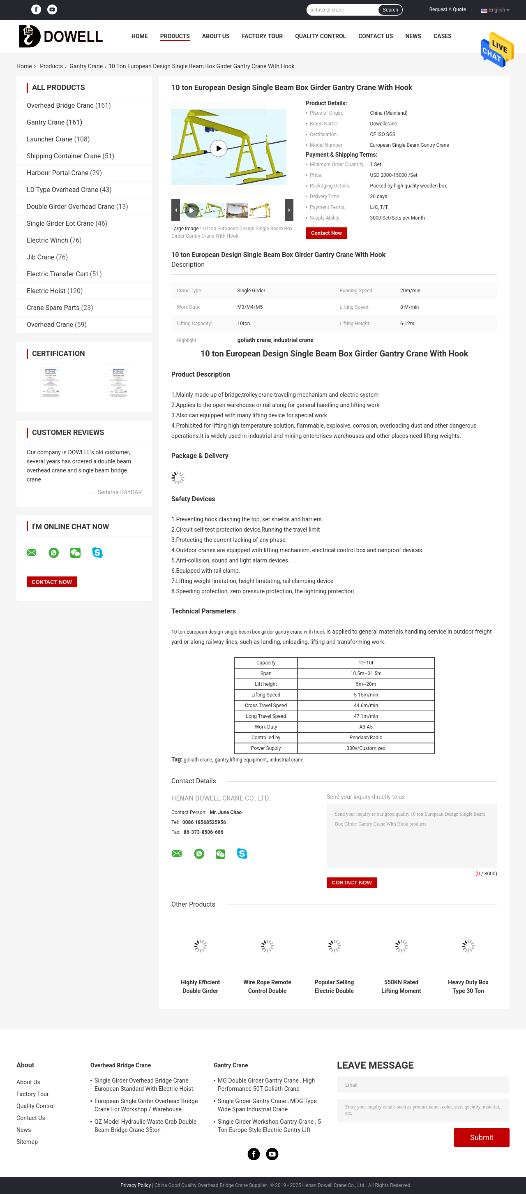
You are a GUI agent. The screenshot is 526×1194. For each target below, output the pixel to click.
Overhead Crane (50, 325)
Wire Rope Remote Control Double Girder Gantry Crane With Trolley (267, 987)
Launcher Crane (50, 139)
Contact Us (375, 36)
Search (390, 10)
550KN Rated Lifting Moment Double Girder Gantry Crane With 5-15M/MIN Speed (401, 987)
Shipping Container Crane (64, 156)
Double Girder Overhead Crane (71, 207)
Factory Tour (262, 36)
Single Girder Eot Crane (60, 223)
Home (140, 36)
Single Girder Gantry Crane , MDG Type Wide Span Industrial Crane (267, 1105)
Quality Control (320, 36)
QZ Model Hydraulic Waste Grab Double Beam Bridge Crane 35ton (145, 1125)
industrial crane (286, 760)
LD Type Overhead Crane (62, 190)
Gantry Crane (86, 66)
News (413, 36)
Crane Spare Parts (53, 308)
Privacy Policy (135, 1185)
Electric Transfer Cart (57, 274)
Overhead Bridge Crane (60, 105)
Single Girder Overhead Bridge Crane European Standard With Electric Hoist (144, 1084)
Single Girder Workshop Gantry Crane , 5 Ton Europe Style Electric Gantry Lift (269, 1125)
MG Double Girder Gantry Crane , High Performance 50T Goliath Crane (266, 1084)
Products (175, 36)
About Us (216, 36)
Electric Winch (47, 240)
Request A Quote (447, 9)
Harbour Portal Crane (57, 173)
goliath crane (198, 760)
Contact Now (326, 233)
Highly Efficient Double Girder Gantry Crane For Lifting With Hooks (200, 987)
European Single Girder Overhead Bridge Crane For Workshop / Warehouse (146, 1105)
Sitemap (27, 1141)
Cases (443, 36)
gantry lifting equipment (241, 760)
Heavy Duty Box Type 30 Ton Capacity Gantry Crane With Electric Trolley (468, 987)
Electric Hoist (46, 291)
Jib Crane (40, 257)
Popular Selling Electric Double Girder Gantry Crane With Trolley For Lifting (334, 987)
